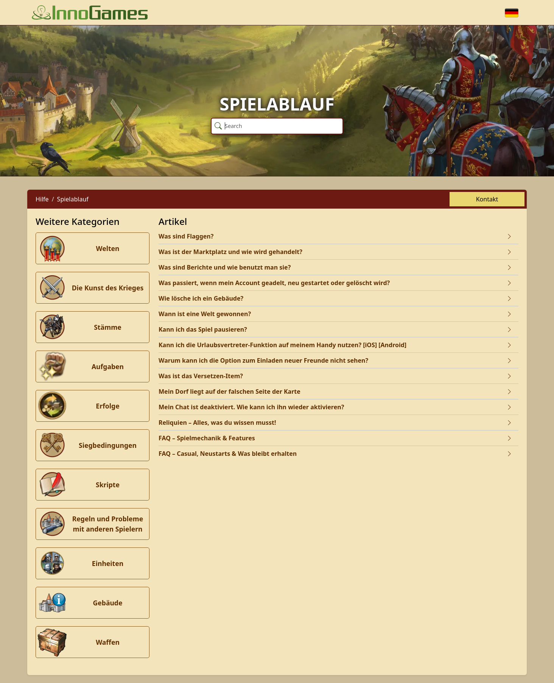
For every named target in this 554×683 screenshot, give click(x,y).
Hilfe (42, 199)
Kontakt (487, 199)
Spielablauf (73, 199)
